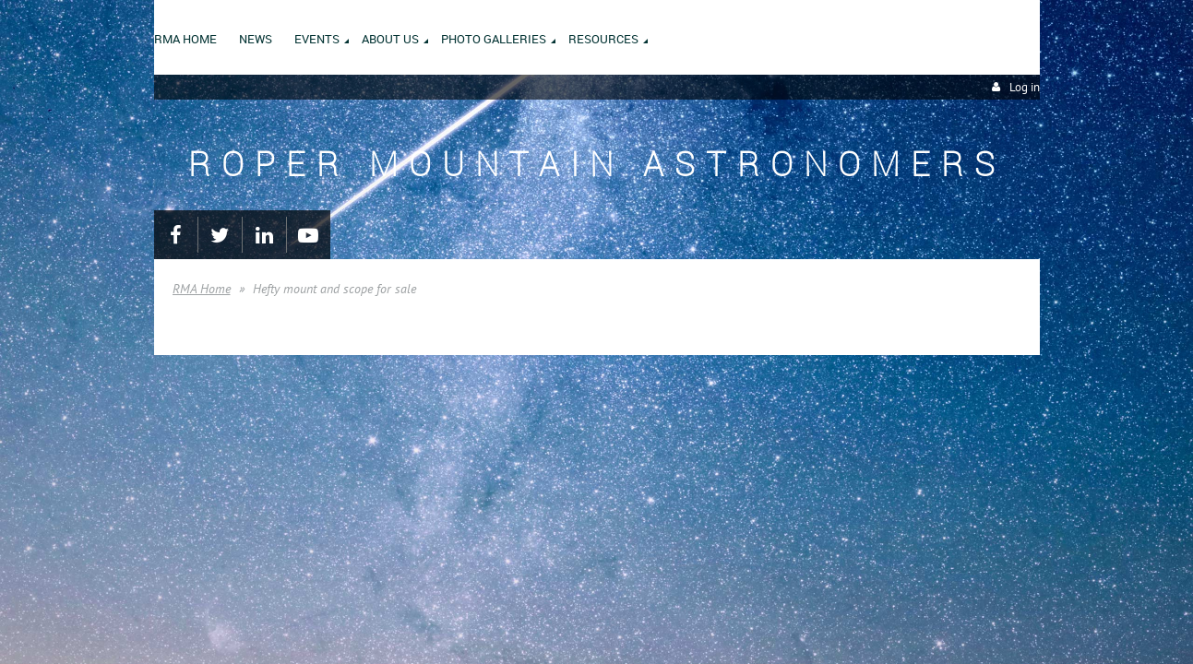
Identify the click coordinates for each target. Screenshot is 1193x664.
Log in (1024, 87)
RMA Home (202, 288)
